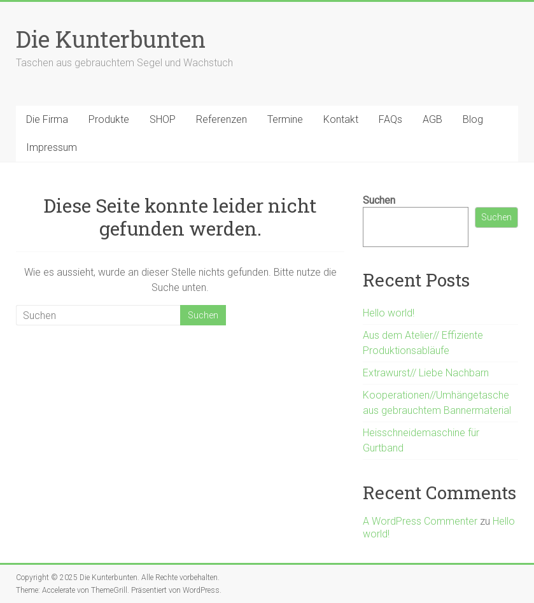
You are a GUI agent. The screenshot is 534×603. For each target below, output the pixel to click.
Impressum (51, 147)
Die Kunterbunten (111, 39)
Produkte (108, 119)
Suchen (379, 200)
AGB (432, 119)
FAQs (390, 119)
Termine (285, 119)
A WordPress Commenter (420, 521)
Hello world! (388, 313)
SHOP (163, 119)
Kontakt (340, 119)
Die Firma (47, 119)
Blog (473, 119)
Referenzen (221, 119)
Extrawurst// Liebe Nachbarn (426, 373)
